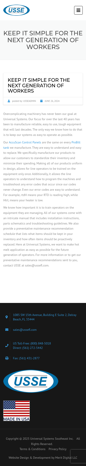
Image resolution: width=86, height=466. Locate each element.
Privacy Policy (57, 449)
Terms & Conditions (33, 449)
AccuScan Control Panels (25, 142)
